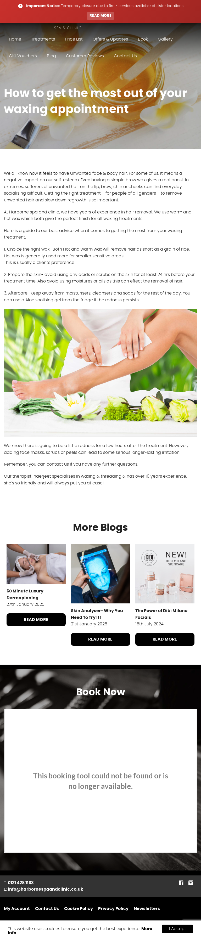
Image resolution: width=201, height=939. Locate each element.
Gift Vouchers (23, 56)
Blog (51, 56)
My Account (17, 909)
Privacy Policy (113, 909)
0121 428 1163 (21, 883)
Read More (36, 620)
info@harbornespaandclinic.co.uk (45, 889)
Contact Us (125, 56)
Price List (74, 39)
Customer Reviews (85, 56)
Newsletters (147, 909)
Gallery (165, 39)
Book (143, 39)
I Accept (177, 929)
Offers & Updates (110, 39)
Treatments (43, 39)
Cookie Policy (78, 909)
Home (15, 39)
